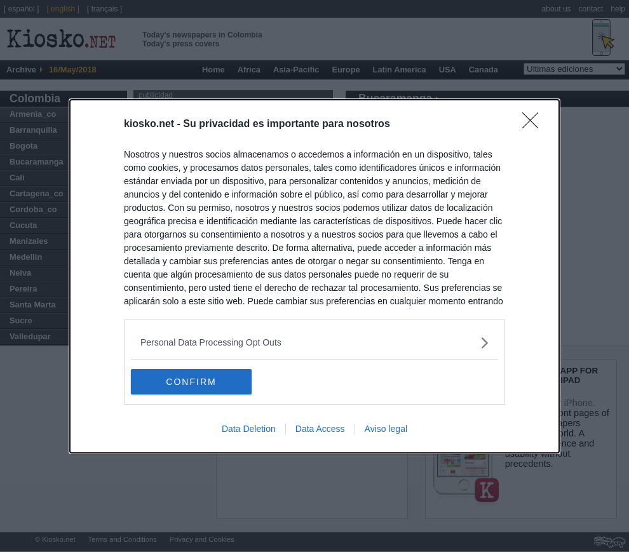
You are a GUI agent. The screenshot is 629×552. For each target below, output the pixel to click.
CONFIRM (191, 381)
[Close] (534, 124)
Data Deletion (249, 429)
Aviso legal (386, 429)
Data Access (320, 429)
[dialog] (314, 276)
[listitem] (314, 342)
